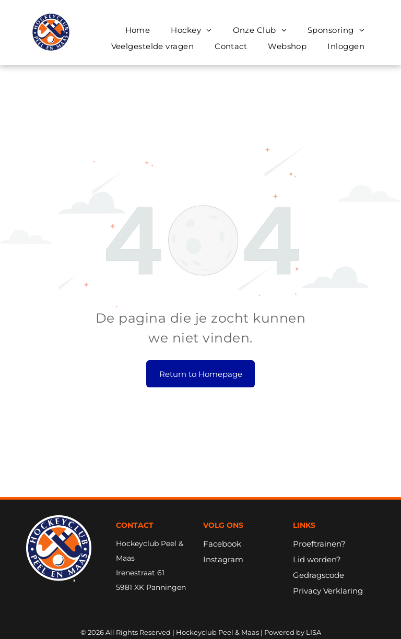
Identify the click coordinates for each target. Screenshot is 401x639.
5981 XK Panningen (151, 587)
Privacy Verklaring (328, 591)
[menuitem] (138, 30)
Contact (135, 525)
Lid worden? (317, 559)
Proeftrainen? (319, 544)
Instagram (223, 559)
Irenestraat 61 (140, 572)
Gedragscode (318, 575)
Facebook (222, 544)
